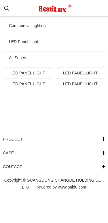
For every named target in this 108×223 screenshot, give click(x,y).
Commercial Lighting (27, 25)
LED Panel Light (23, 41)
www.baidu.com (72, 187)
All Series (17, 57)
